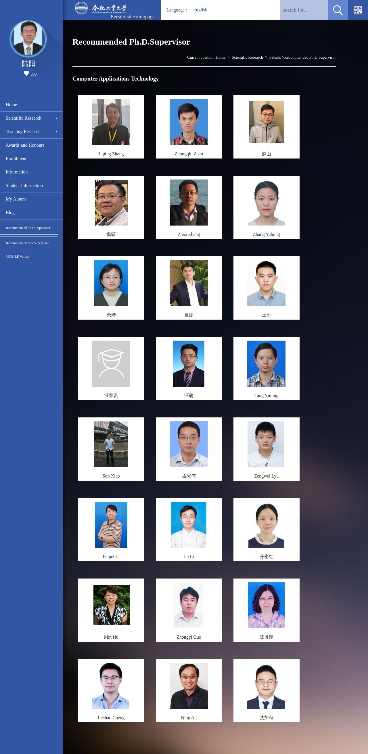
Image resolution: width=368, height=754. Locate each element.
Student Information (24, 185)
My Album (16, 198)
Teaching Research (23, 131)
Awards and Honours (25, 145)
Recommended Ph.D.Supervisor (28, 228)
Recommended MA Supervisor (27, 243)
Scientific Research (23, 118)
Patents (275, 57)
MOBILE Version (18, 257)
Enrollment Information (17, 165)
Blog (10, 212)
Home (11, 104)
